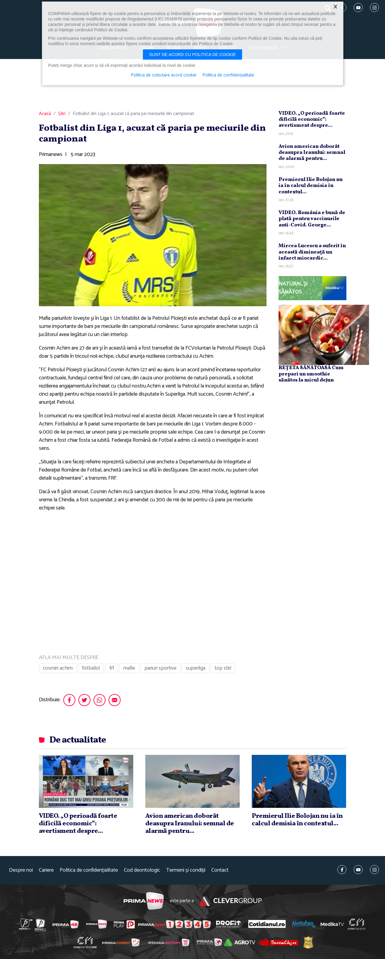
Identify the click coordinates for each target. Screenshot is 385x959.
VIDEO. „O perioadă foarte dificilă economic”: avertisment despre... (312, 119)
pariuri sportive (160, 668)
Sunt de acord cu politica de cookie (192, 54)
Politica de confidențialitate (89, 870)
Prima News (144, 901)
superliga (195, 668)
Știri (61, 114)
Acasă (45, 114)
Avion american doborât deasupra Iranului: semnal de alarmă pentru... (312, 152)
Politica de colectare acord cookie (163, 75)
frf (111, 668)
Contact (220, 870)
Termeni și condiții (185, 870)
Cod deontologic (142, 870)
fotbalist (91, 668)
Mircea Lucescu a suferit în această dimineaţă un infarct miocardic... (312, 252)
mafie (129, 668)
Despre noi (21, 870)
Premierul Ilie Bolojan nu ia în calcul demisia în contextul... (310, 185)
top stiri (223, 668)
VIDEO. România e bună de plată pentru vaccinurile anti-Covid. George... (312, 219)
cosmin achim (58, 668)
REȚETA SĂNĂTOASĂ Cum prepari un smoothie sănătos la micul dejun (311, 374)
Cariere (46, 870)
